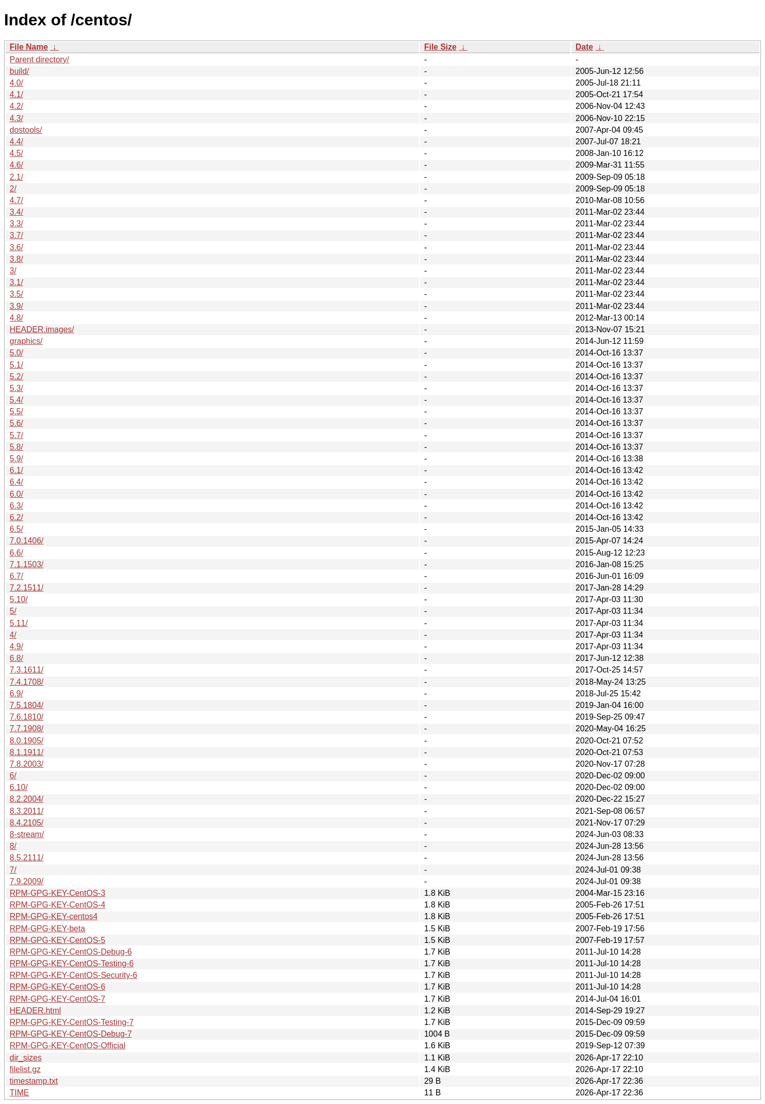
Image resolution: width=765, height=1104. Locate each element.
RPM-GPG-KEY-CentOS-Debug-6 (71, 952)
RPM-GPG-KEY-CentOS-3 (57, 893)
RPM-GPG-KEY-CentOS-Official (68, 1045)
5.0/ (16, 352)
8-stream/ (27, 834)
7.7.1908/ (27, 728)
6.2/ (16, 517)
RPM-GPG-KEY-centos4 (54, 916)
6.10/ (19, 787)
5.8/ (16, 447)
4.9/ (16, 646)
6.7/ (16, 576)
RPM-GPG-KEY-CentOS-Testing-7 (72, 1022)
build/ (19, 71)
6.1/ (16, 470)
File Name (29, 47)
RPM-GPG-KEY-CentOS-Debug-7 (71, 1034)
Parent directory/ (39, 59)
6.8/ (16, 658)
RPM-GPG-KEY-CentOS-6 (57, 986)
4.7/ (16, 200)
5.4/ (16, 400)
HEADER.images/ (42, 329)
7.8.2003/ (27, 764)
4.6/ (16, 165)
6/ (13, 775)
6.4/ (16, 482)
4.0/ (16, 82)
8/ (13, 846)
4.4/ (16, 141)
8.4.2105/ (27, 822)
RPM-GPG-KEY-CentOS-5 (57, 940)
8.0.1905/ (27, 740)
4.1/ (16, 94)
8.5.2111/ (27, 857)
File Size (440, 47)
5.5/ (16, 411)
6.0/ (16, 494)
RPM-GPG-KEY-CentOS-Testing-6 (72, 963)
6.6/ (16, 552)
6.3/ (16, 505)
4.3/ (16, 118)
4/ (13, 634)
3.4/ (16, 212)
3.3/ (16, 223)
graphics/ (26, 341)
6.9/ (16, 693)
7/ (13, 869)
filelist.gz (25, 1069)
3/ (13, 270)
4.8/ (16, 317)
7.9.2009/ (27, 881)
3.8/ (16, 259)
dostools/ (26, 130)
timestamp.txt (34, 1081)
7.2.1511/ (27, 587)
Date (584, 47)
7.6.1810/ (27, 717)
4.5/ (16, 153)
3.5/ (16, 294)
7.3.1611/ (27, 669)
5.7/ (16, 435)
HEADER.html (35, 1010)
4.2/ (16, 106)
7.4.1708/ (27, 682)
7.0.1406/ (27, 540)
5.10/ (19, 599)
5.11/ (19, 623)
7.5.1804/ (27, 705)
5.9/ (16, 458)
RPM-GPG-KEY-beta (47, 928)
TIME (19, 1092)
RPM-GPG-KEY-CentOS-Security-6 (73, 975)
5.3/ (16, 388)
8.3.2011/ (27, 811)
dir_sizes (26, 1057)
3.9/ (16, 306)
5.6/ (16, 423)
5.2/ (16, 376)
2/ (13, 188)
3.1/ (16, 282)
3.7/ (16, 235)
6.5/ (16, 529)
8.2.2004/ (27, 799)
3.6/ (16, 247)
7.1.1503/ (27, 564)
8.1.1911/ (27, 752)
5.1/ (16, 365)
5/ (13, 611)
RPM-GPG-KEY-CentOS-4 (57, 904)
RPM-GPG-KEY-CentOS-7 (57, 999)
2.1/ (16, 177)
